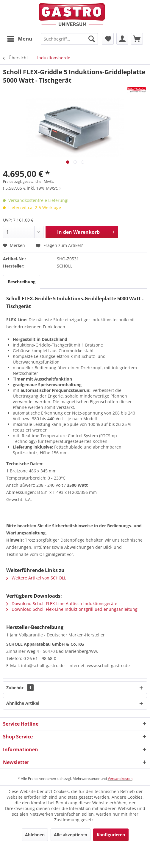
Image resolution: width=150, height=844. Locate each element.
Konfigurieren (111, 834)
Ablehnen (35, 834)
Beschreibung (21, 282)
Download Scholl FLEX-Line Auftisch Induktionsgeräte (61, 603)
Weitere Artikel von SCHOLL (36, 578)
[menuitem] (19, 39)
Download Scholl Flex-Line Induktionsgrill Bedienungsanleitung (72, 609)
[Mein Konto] (122, 39)
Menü (19, 38)
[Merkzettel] (108, 39)
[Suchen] (91, 39)
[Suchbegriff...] (69, 39)
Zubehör (20, 687)
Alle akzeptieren (70, 834)
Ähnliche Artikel (22, 703)
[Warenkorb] (137, 39)
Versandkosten (120, 778)
